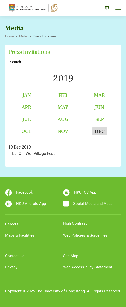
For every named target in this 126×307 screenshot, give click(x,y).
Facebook (19, 192)
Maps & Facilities (20, 235)
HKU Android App (25, 203)
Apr (26, 107)
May (63, 107)
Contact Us (14, 255)
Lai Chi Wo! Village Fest (33, 153)
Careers (11, 224)
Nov (63, 131)
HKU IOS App (79, 192)
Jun (99, 107)
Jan (26, 95)
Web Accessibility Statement (87, 267)
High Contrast (75, 223)
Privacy (11, 267)
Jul (26, 119)
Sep (99, 119)
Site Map (70, 255)
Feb (62, 95)
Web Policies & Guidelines (85, 235)
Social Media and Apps (87, 204)
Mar (99, 95)
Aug (63, 119)
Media (23, 36)
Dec (99, 131)
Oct (26, 131)
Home (9, 36)
